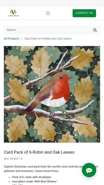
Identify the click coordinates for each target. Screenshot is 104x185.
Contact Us (84, 13)
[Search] (95, 30)
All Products (11, 38)
